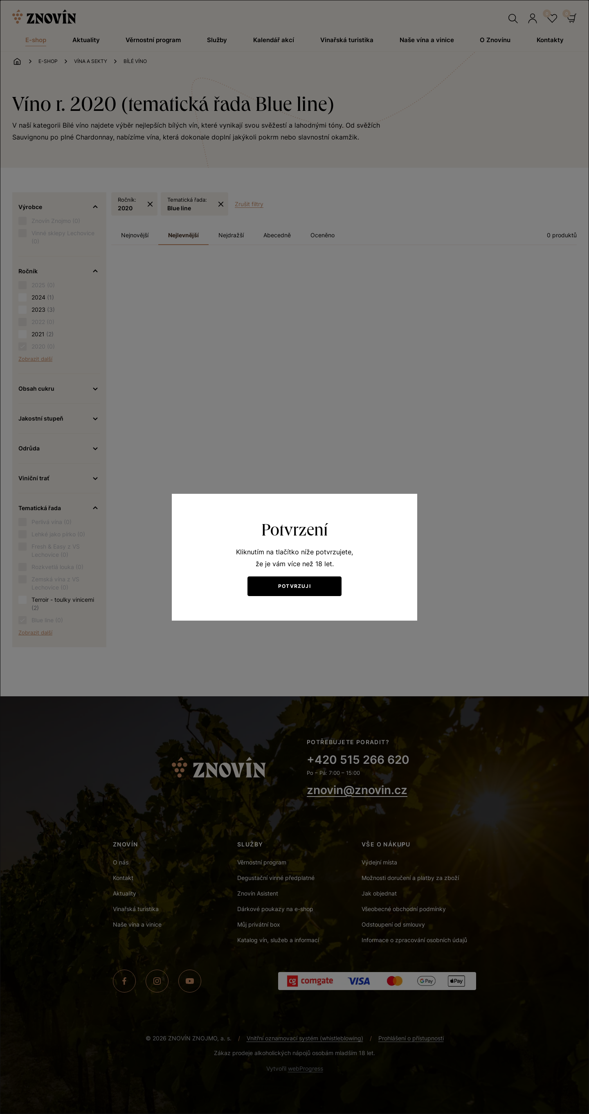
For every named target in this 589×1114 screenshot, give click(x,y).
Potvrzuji (294, 586)
